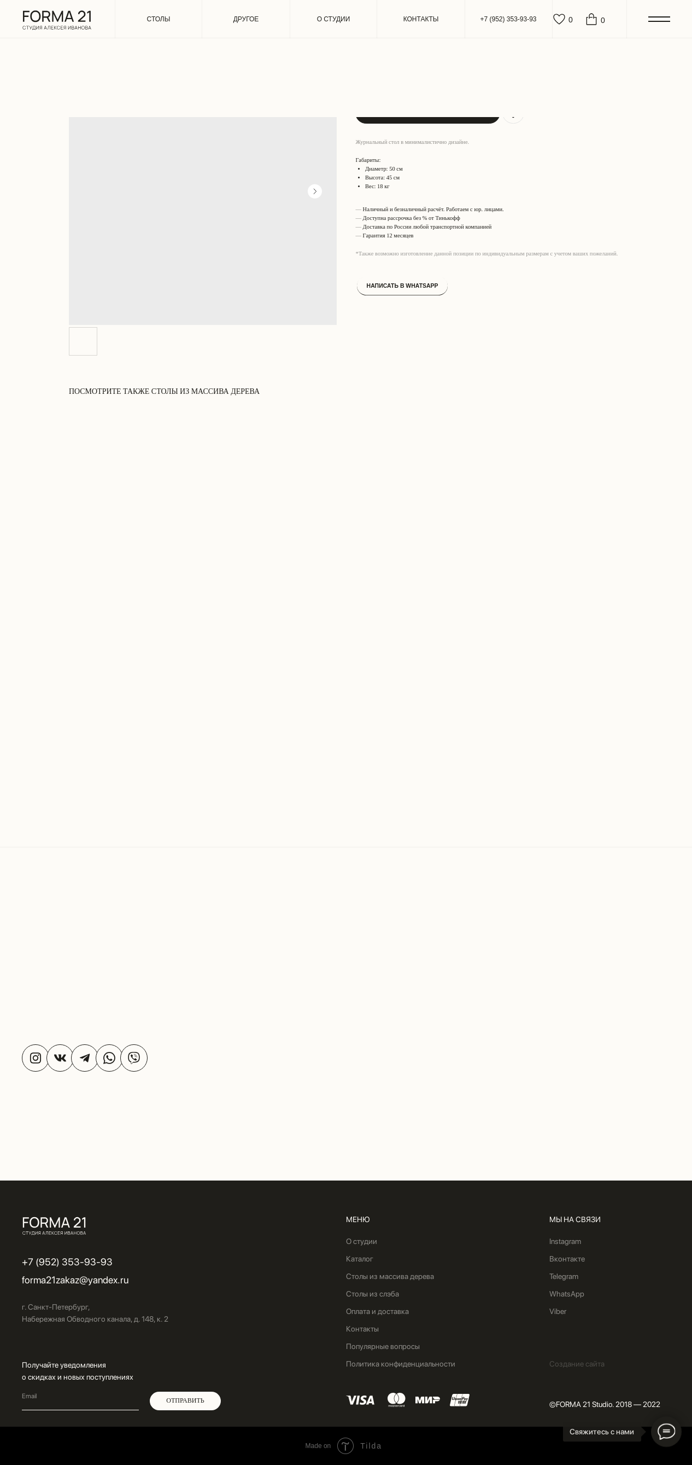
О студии (361, 1241)
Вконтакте (567, 1258)
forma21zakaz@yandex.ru (75, 1280)
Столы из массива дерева (390, 1276)
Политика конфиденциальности (400, 1363)
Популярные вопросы (383, 1346)
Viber (557, 1311)
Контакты (362, 1328)
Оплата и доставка (377, 1311)
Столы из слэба (372, 1293)
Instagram (565, 1241)
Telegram (563, 1276)
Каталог (359, 1258)
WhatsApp (566, 1293)
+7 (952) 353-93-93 (67, 1262)
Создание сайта (577, 1363)
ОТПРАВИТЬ (185, 1400)
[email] (80, 1396)
